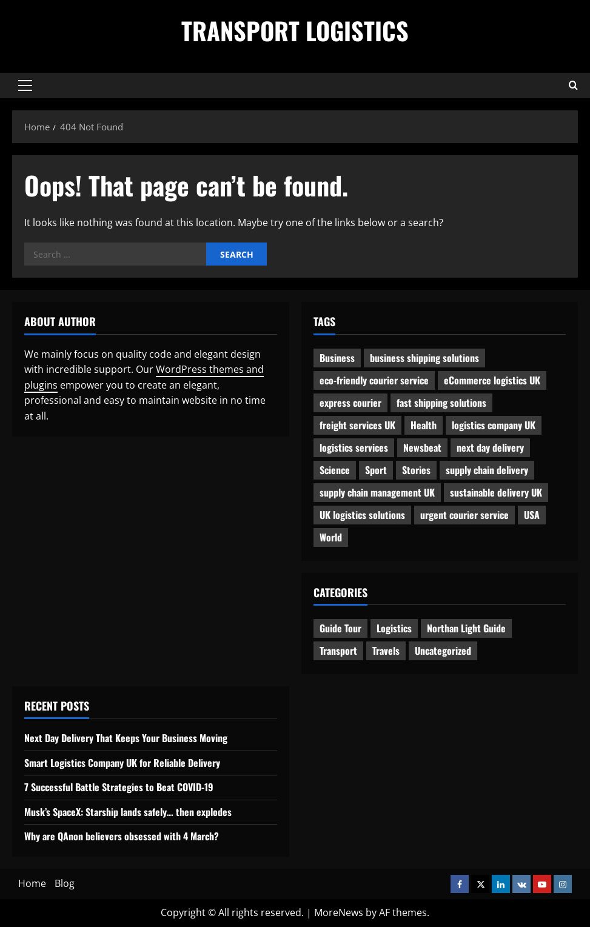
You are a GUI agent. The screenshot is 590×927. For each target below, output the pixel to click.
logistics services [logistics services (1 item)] (354, 447)
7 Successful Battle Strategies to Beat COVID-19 (118, 787)
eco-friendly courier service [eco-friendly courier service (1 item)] (374, 380)
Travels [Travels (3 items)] (386, 650)
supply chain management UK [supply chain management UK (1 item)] (377, 492)
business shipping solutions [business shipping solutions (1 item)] (424, 357)
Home (32, 883)
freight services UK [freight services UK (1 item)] (357, 425)
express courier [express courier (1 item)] (350, 402)
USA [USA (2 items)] (532, 514)
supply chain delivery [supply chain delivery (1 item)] (487, 470)
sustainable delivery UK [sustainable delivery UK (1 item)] (496, 492)
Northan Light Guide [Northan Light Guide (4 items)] (466, 628)
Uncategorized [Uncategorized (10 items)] (443, 650)
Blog (65, 883)
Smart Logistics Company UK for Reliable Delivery (122, 762)
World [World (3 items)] (331, 537)
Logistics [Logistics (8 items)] (394, 628)
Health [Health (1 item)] (424, 425)
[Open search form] (573, 85)
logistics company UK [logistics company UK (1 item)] (493, 425)
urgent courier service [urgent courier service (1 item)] (464, 514)
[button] (25, 85)
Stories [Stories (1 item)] (416, 470)
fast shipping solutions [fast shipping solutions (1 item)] (441, 402)
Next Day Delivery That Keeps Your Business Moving (125, 738)
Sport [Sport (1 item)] (376, 470)
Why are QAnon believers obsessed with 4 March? (121, 836)
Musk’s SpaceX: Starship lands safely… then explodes (128, 812)
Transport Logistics (295, 30)
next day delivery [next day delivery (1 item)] (490, 447)
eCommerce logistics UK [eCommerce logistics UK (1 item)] (492, 380)
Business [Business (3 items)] (337, 357)
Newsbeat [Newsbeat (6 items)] (422, 447)
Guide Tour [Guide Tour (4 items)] (340, 628)
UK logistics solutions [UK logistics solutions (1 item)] (362, 514)
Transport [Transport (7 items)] (338, 650)
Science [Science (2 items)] (335, 470)
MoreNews (338, 912)
